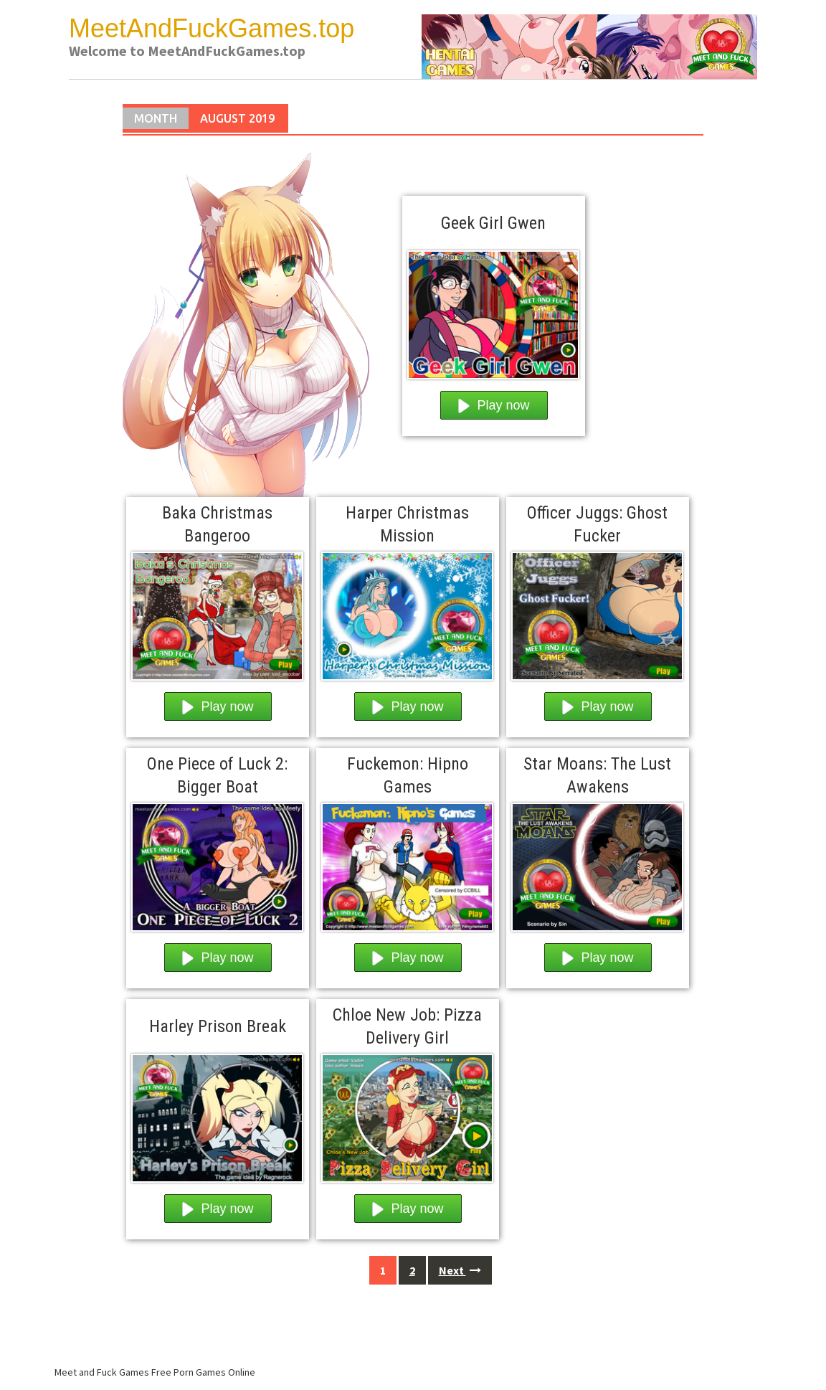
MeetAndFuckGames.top (211, 28)
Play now (494, 405)
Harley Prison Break (217, 1026)
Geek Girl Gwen (493, 223)
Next (460, 1270)
